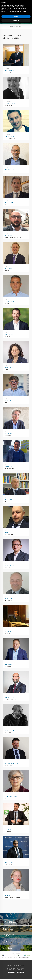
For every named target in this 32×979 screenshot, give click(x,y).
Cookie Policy (20, 972)
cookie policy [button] (7, 9)
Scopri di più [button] (16, 20)
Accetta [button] (16, 16)
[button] (30, 2)
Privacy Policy (12, 972)
